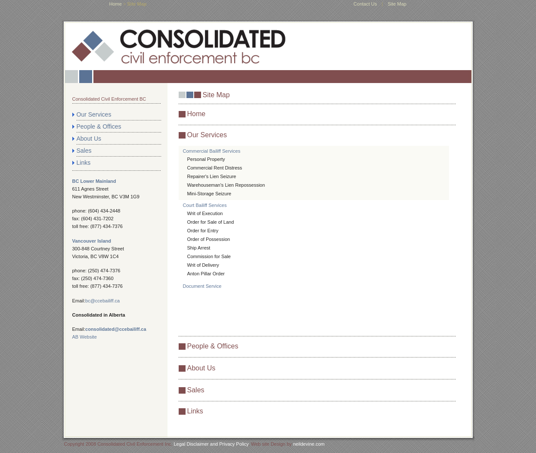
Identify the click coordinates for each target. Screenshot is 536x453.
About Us (89, 138)
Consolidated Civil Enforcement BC (109, 99)
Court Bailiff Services (205, 205)
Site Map (396, 3)
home (115, 3)
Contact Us (365, 3)
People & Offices (99, 126)
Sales (84, 150)
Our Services (94, 114)
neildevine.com (309, 444)
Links (84, 162)
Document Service (202, 286)
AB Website (84, 336)
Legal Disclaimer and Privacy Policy (211, 444)
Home (196, 113)
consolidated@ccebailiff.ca (115, 329)
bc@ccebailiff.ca (102, 300)
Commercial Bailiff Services (212, 151)
